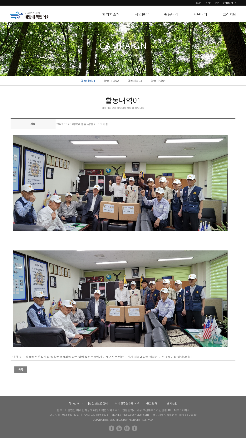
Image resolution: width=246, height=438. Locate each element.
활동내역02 (111, 81)
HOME (197, 3)
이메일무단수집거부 (127, 403)
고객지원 (229, 14)
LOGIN (208, 3)
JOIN (217, 3)
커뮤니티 (200, 14)
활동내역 (171, 14)
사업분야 (142, 14)
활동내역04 (158, 81)
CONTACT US (229, 3)
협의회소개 (111, 14)
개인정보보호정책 (97, 403)
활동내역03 (134, 81)
